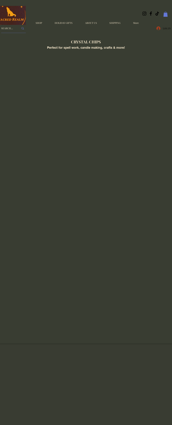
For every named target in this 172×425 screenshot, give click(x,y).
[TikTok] (157, 13)
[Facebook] (150, 13)
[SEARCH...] (7, 28)
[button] (165, 14)
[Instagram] (144, 13)
